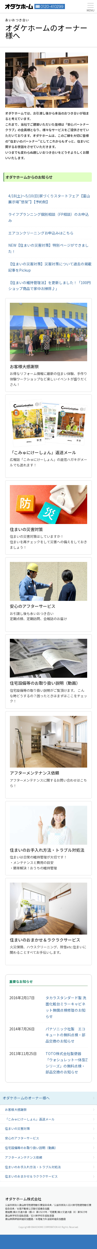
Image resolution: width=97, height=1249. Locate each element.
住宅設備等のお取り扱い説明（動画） (31, 1147)
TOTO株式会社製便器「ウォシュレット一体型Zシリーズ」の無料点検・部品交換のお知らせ (67, 1063)
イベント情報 (38, 1242)
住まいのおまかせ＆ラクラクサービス (31, 1176)
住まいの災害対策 (17, 1128)
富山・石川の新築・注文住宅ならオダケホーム (19, 6)
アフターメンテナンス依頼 (23, 1157)
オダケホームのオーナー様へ (26, 1097)
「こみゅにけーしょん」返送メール (30, 1119)
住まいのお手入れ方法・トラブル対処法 (33, 1167)
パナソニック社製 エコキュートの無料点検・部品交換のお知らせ (65, 1035)
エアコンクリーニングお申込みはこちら (40, 233)
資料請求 (17, 1242)
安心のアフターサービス (22, 1138)
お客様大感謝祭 (16, 1109)
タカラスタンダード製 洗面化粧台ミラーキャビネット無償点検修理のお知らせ (66, 1007)
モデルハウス (59, 1242)
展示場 (80, 1242)
